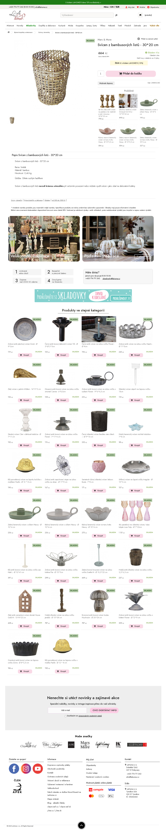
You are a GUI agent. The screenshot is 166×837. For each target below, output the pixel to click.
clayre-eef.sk (65, 806)
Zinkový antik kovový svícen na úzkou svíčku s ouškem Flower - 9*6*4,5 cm (99, 390)
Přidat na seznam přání (149, 39)
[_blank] (38, 768)
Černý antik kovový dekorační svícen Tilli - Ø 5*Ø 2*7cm (61, 345)
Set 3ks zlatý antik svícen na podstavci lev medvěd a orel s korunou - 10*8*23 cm (106, 113)
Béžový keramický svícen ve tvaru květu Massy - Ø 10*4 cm (96, 526)
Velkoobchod (53, 788)
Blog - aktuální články (56, 802)
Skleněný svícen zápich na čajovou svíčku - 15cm (135, 390)
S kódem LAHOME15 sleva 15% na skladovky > (83, 2)
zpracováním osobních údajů (90, 716)
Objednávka (154, 7)
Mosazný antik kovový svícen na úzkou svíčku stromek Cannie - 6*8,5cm (62, 390)
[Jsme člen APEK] (17, 786)
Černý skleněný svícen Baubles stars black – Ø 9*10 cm (98, 435)
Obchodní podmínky (56, 768)
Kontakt (50, 772)
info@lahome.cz (41, 7)
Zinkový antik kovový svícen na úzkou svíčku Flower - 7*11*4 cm (61, 435)
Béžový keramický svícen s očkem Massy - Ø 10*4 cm (62, 526)
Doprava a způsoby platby (58, 764)
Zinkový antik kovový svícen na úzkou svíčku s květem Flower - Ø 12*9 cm (136, 616)
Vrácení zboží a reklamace (58, 780)
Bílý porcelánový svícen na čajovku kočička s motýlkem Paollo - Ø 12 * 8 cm (24, 480)
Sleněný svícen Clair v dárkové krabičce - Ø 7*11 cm (24, 435)
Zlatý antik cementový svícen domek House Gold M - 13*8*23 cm (24, 616)
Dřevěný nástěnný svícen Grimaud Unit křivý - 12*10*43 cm (127, 112)
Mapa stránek (53, 799)
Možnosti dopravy (106, 83)
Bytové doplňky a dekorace (33, 200)
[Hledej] (116, 15)
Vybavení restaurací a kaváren (60, 784)
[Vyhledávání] (87, 15)
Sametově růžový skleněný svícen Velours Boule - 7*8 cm (97, 480)
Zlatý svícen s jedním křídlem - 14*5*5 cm (24, 389)
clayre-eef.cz (52, 806)
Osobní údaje (92, 773)
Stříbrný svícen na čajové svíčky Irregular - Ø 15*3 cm (136, 480)
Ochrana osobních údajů (57, 776)
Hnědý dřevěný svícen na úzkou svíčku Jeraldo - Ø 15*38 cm (59, 616)
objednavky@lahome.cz (111, 278)
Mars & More (104, 39)
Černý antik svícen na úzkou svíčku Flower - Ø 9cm (98, 345)
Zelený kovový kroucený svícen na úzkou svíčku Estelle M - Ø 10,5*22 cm (97, 571)
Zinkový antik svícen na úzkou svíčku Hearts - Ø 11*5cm (136, 345)
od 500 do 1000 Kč (58, 200)
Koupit (26, 355)
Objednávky (91, 765)
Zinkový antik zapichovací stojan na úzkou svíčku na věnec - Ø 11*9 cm (60, 480)
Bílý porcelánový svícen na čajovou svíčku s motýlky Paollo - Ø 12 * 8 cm (61, 661)
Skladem (47, 200)
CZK (112, 7)
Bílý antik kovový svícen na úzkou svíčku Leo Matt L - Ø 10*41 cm (24, 571)
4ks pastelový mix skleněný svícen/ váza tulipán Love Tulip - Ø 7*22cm (134, 526)
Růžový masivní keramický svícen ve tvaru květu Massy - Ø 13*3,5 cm (107, 140)
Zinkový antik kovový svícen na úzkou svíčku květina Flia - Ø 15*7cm (61, 571)
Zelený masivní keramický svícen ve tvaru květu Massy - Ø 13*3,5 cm (128, 140)
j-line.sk (58, 810)
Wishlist (142, 7)
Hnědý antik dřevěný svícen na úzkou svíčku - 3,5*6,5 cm (136, 571)
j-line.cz (50, 810)
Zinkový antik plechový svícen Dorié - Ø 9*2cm (22, 345)
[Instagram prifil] (26, 768)
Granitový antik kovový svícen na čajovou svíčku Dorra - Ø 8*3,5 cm (23, 661)
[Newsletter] (67, 710)
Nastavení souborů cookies (97, 776)
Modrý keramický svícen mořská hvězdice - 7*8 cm (135, 435)
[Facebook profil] (14, 768)
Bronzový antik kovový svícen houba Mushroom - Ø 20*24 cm (95, 616)
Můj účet (131, 7)
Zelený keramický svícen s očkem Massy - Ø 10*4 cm (149, 112)
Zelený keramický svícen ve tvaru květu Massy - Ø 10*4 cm (148, 140)
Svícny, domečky (16, 200)
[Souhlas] (65, 716)
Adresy (89, 769)
